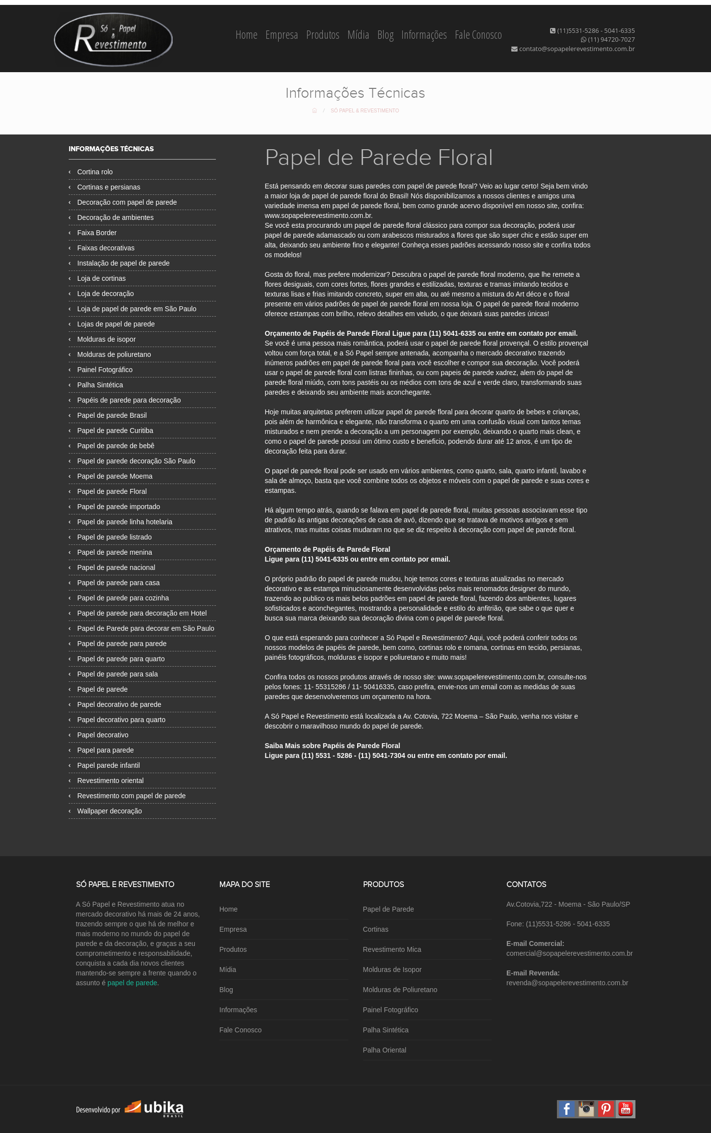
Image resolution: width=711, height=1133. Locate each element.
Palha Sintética (96, 385)
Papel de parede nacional (112, 567)
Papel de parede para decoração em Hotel (138, 613)
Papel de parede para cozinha (119, 598)
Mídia (359, 34)
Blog (386, 34)
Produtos (324, 34)
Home (248, 34)
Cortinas (376, 929)
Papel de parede (98, 689)
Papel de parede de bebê (112, 446)
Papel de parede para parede (118, 643)
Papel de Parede (388, 909)
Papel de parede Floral (108, 491)
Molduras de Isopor (392, 969)
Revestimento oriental (106, 780)
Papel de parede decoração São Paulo (132, 461)
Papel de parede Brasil (108, 415)
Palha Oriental (385, 1050)
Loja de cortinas (97, 278)
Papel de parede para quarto (117, 659)
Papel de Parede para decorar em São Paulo (141, 628)
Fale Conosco (478, 34)
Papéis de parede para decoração (125, 400)
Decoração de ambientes (111, 217)
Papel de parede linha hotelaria (121, 522)
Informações (425, 34)
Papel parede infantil (104, 765)
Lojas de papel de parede (112, 324)
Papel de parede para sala (113, 674)
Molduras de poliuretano (110, 354)
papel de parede (132, 983)
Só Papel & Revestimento (365, 110)
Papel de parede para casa (114, 583)
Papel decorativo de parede (115, 704)
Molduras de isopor (102, 339)
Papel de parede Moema (111, 476)
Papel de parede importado (114, 507)
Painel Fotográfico (101, 370)
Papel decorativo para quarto (117, 720)
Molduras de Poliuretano (400, 990)
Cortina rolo (91, 172)
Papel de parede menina (111, 552)
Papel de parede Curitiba (111, 430)
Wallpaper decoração (105, 811)
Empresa (282, 34)
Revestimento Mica (392, 949)
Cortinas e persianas (104, 187)
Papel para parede (101, 750)
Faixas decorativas (102, 248)
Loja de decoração (101, 293)
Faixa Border (93, 233)
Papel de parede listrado (110, 537)
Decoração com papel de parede (123, 202)
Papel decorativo (99, 735)
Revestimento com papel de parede (127, 796)
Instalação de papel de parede (119, 263)
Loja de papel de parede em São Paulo (133, 309)
